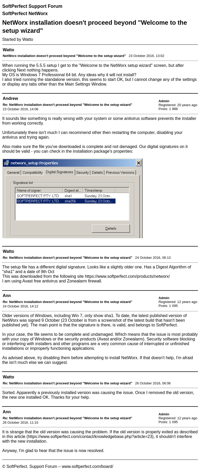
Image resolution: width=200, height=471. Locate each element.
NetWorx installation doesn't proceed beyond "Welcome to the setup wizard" (64, 56)
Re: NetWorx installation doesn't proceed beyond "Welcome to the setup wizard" (67, 105)
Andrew (10, 98)
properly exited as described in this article (100, 434)
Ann (7, 295)
